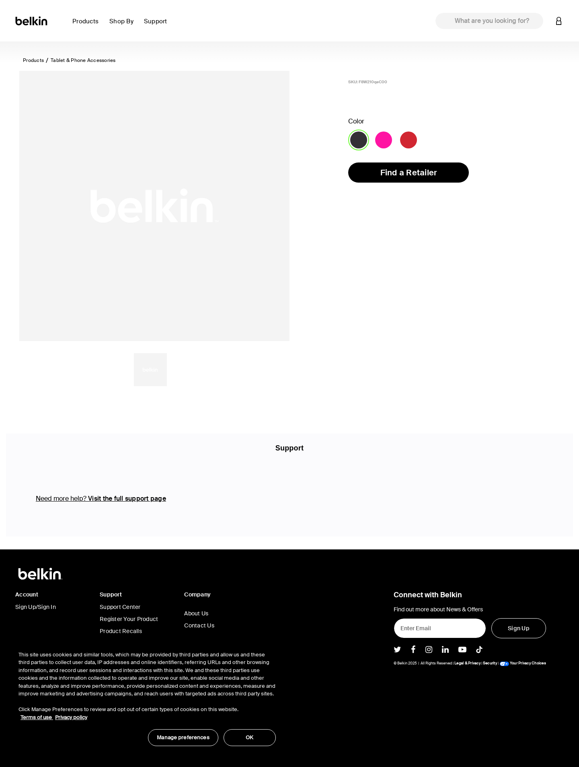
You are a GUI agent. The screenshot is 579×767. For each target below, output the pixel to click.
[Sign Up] (518, 628)
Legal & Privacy (467, 663)
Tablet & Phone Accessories (83, 60)
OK (249, 737)
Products (33, 60)
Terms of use (37, 717)
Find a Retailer (408, 172)
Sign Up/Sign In (35, 607)
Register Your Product (129, 619)
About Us (196, 613)
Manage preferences (183, 737)
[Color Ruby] (408, 140)
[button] (87, 26)
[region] (147, 694)
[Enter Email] (440, 628)
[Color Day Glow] (383, 140)
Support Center (120, 607)
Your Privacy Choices (522, 663)
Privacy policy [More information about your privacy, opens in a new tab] (71, 717)
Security (490, 663)
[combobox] (489, 21)
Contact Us (199, 625)
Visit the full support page (127, 498)
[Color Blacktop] (358, 140)
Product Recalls (121, 631)
